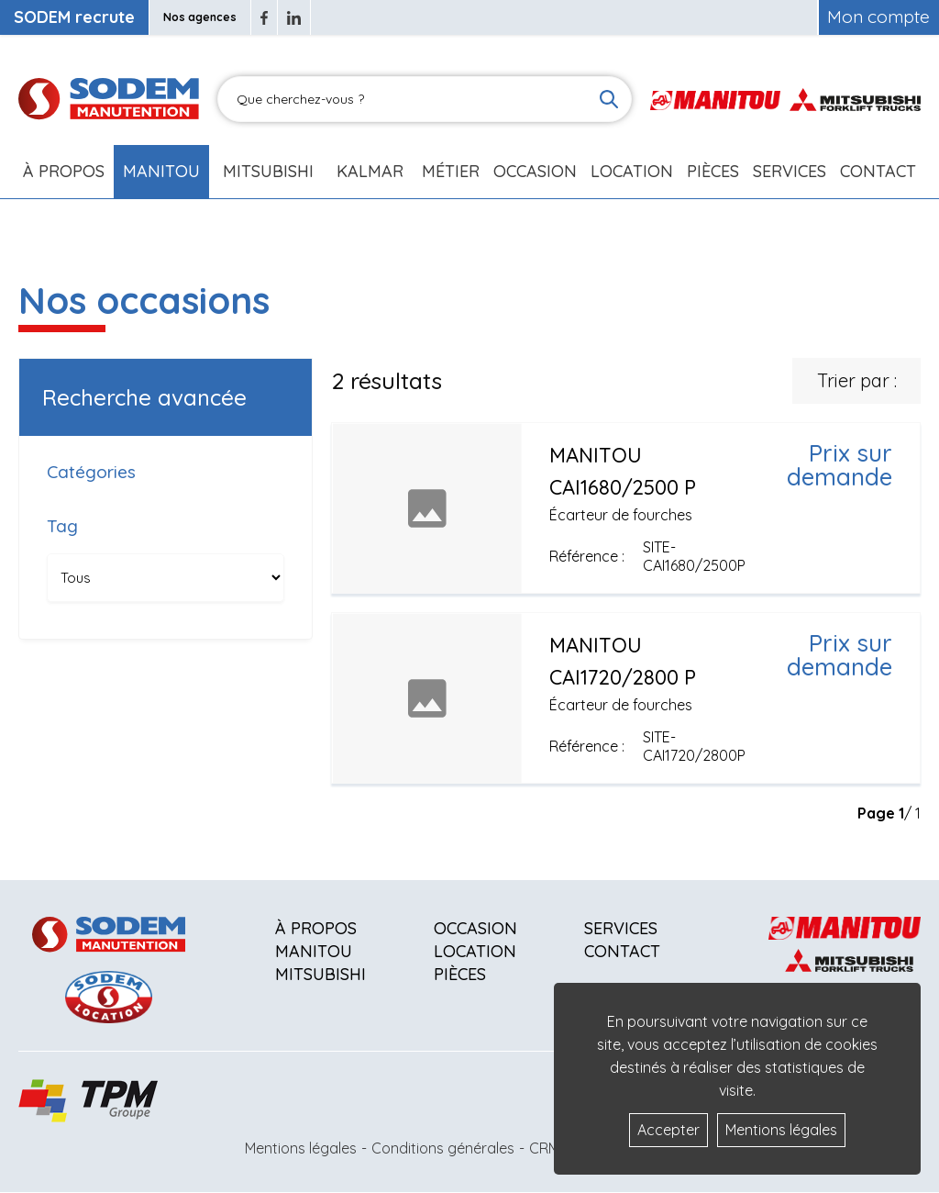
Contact (878, 171)
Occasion (535, 171)
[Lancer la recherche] (609, 99)
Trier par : (857, 380)
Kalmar (370, 171)
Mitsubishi (268, 171)
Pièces (460, 974)
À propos (316, 928)
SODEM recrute (74, 17)
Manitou (161, 171)
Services (620, 928)
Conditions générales (442, 1148)
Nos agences (200, 17)
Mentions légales (301, 1148)
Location (632, 171)
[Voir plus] (626, 508)
